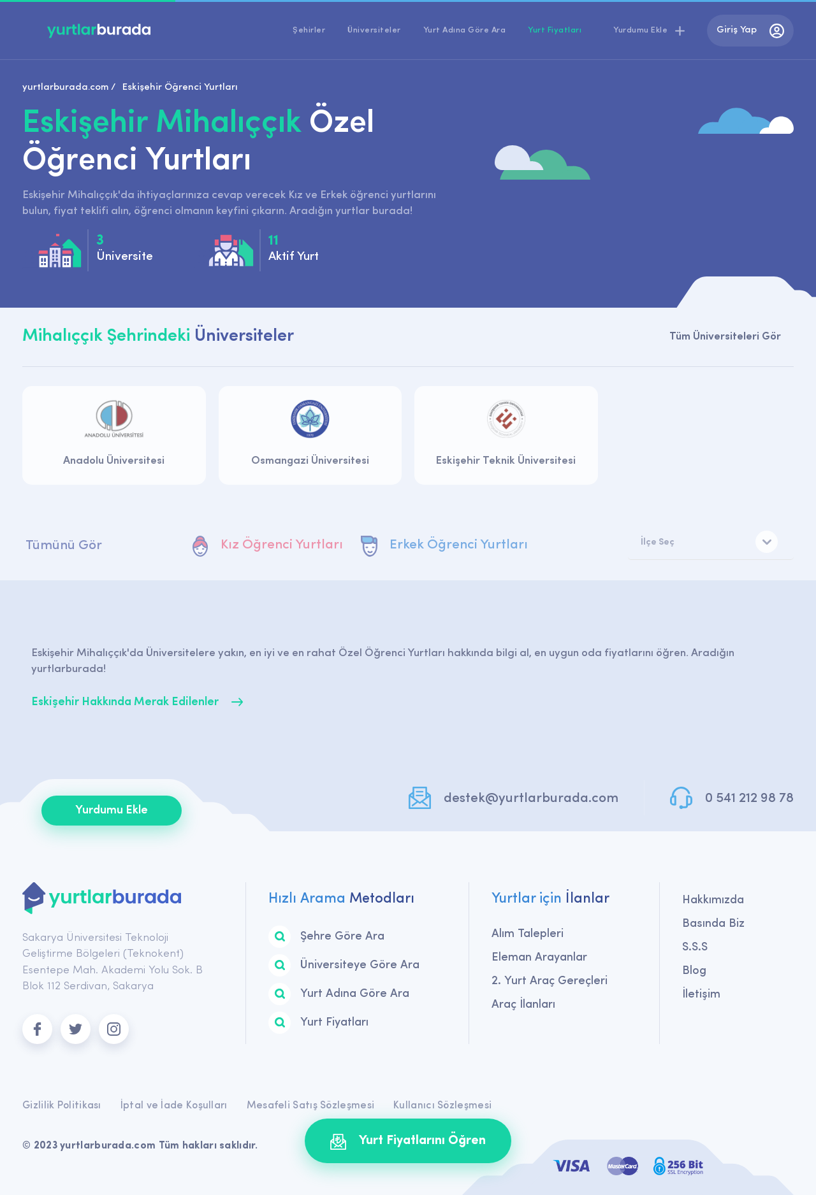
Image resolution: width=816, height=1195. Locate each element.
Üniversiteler (374, 30)
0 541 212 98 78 (749, 798)
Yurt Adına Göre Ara (464, 30)
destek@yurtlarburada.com (531, 798)
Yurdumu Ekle (111, 811)
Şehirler (309, 30)
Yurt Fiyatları (554, 30)
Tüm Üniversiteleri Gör (725, 336)
